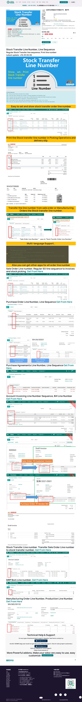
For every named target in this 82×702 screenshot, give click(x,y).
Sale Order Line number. (42, 100)
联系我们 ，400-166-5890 (29, 5)
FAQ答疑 (8, 685)
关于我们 (8, 673)
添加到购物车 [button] (46, 42)
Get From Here (35, 271)
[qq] (56, 5)
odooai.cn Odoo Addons (47, 655)
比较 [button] (43, 44)
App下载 (8, 678)
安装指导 (20, 31)
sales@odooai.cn (58, 674)
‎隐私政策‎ (8, 683)
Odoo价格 (8, 675)
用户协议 (8, 681)
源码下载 (8, 676)
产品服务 (8, 674)
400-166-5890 (64, 2)
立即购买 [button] (54, 42)
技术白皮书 (8, 680)
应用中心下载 (19, 30)
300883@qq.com (41, 646)
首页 (7, 671)
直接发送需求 (57, 671)
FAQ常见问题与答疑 (19, 36)
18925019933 (63, 673)
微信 (68, 673)
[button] (69, 2)
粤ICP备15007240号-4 (46, 699)
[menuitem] (17, 2)
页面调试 (8, 686)
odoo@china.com (41, 640)
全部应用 (8, 9)
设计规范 (8, 679)
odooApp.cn (14, 34)
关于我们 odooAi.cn (23, 669)
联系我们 (8, 684)
